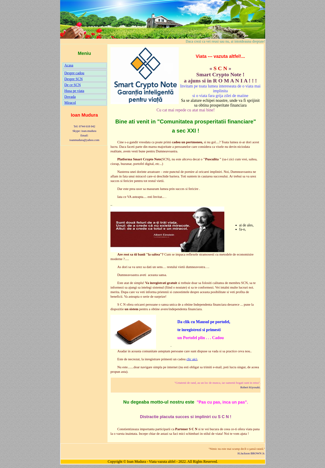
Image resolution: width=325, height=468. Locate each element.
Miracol (70, 103)
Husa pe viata (74, 91)
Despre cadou (74, 73)
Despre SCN (73, 79)
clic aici (192, 359)
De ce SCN (72, 85)
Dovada (70, 97)
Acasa (68, 65)
